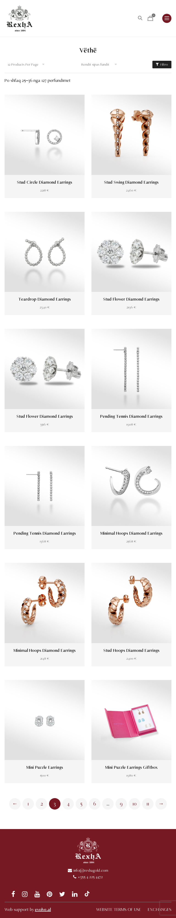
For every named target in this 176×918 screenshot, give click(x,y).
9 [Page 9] (121, 804)
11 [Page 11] (147, 804)
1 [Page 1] (28, 804)
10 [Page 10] (134, 804)
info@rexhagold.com (91, 870)
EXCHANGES (159, 909)
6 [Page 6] (94, 804)
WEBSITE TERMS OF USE (118, 909)
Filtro (162, 64)
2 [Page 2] (41, 804)
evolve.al (43, 909)
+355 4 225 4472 (90, 877)
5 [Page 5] (81, 804)
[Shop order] (100, 64)
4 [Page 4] (68, 804)
